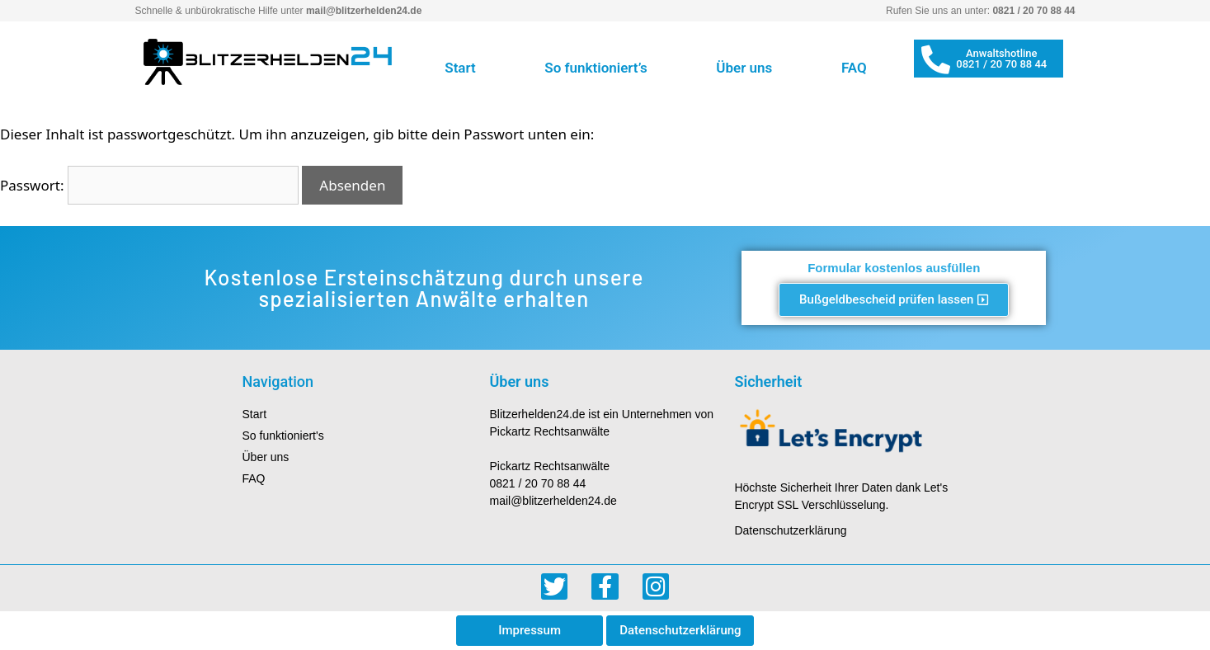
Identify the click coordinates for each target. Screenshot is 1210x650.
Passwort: (149, 185)
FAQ (854, 67)
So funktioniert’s (595, 67)
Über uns (744, 67)
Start (460, 67)
